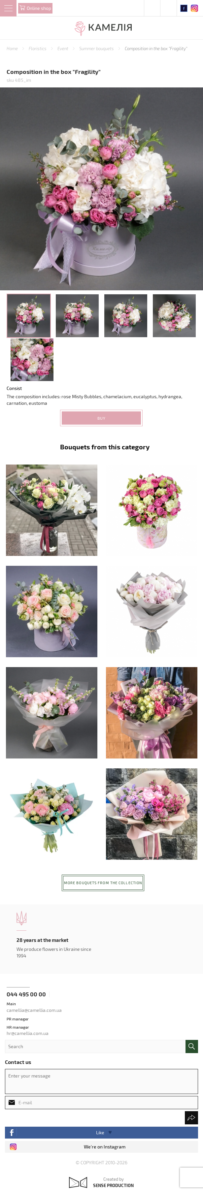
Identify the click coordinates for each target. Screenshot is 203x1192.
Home (13, 48)
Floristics (38, 48)
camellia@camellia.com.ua (34, 1010)
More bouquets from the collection (103, 883)
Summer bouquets (97, 48)
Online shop (39, 8)
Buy (101, 418)
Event (63, 48)
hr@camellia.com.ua (28, 1033)
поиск (192, 1046)
